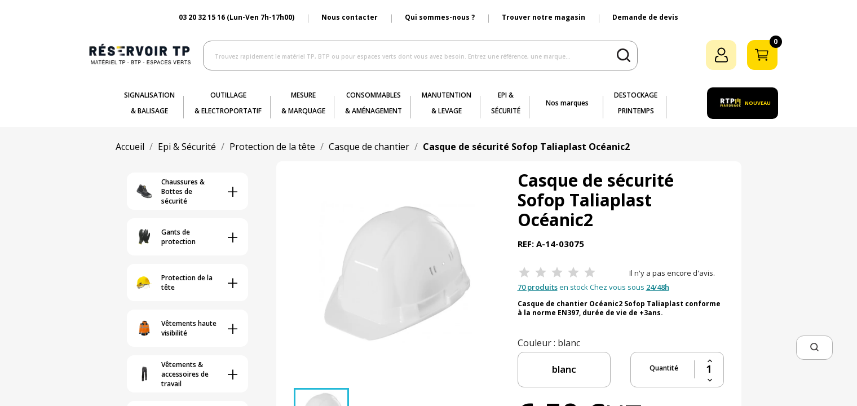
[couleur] (564, 369)
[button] (814, 348)
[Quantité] (709, 369)
